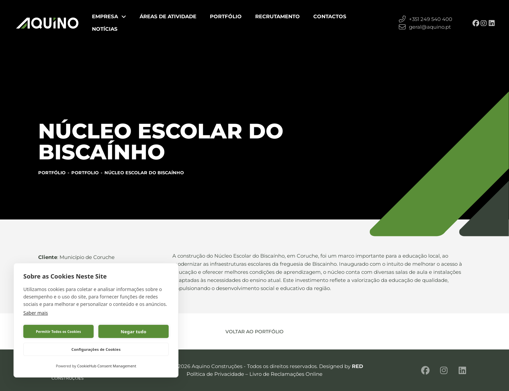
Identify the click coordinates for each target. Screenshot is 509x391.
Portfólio (52, 172)
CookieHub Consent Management (106, 365)
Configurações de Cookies (96, 349)
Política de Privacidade (215, 374)
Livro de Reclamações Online (285, 374)
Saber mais (35, 313)
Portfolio (85, 172)
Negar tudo (133, 332)
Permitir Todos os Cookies (58, 331)
